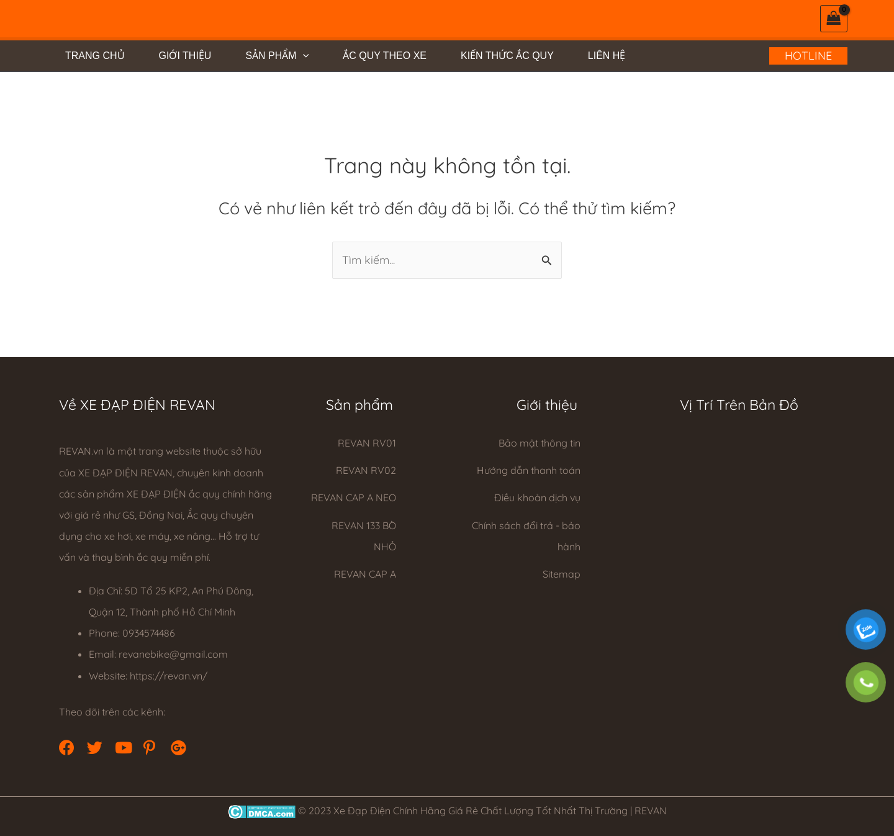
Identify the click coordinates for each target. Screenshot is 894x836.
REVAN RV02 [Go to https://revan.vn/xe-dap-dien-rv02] (366, 470)
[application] (303, 55)
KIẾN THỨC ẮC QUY (507, 55)
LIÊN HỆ (607, 55)
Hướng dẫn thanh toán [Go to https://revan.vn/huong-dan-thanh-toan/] (528, 470)
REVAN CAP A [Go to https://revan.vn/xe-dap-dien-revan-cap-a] (365, 574)
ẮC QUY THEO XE (385, 55)
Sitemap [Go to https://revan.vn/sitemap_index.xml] (561, 574)
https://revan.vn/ (168, 676)
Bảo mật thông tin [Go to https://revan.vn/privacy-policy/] (539, 443)
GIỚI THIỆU (185, 55)
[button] (65, 746)
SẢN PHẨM (277, 55)
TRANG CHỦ (95, 55)
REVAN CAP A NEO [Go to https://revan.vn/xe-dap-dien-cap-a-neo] (353, 497)
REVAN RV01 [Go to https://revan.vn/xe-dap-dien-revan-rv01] (367, 443)
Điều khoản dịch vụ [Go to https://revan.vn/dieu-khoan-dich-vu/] (537, 497)
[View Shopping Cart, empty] (833, 18)
